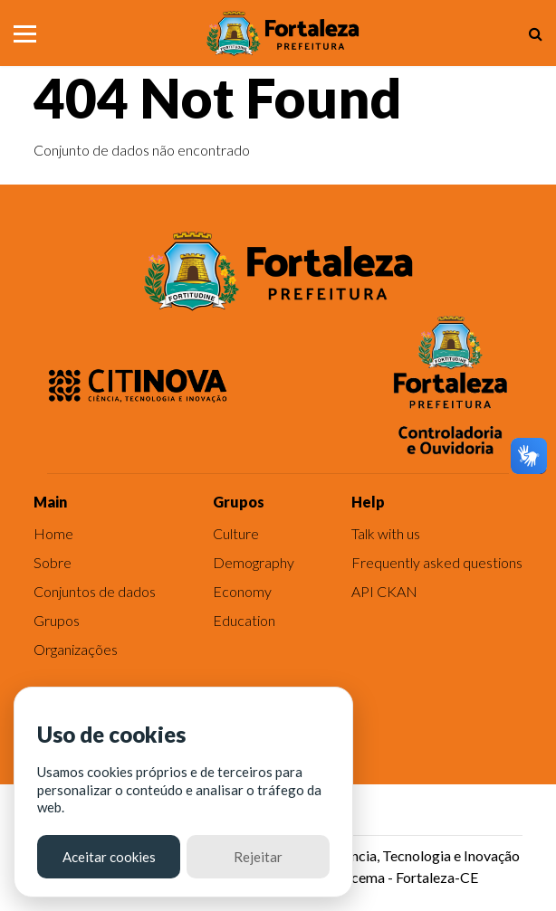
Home (53, 533)
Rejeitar (258, 857)
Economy (242, 591)
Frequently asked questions (436, 562)
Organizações (76, 649)
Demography (253, 562)
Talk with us (385, 533)
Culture (236, 533)
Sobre (53, 562)
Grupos (57, 620)
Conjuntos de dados (95, 591)
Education (244, 620)
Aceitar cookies (109, 857)
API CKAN (384, 591)
